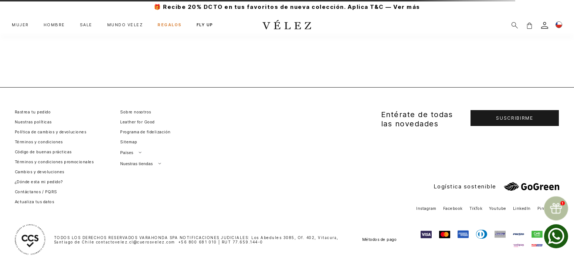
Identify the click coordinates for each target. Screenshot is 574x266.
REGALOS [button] (169, 25)
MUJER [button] (20, 25)
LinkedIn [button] (522, 208)
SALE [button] (86, 25)
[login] (544, 25)
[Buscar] (515, 25)
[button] (529, 25)
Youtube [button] (497, 208)
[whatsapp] (556, 236)
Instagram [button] (426, 208)
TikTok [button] (476, 208)
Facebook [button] (453, 208)
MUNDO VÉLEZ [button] (125, 25)
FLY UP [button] (205, 25)
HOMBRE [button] (54, 25)
